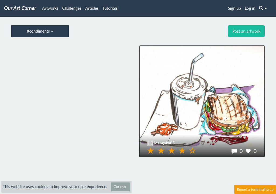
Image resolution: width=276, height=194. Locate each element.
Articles (92, 8)
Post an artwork (246, 31)
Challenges (71, 8)
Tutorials (110, 8)
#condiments (40, 31)
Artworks (50, 8)
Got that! (120, 187)
